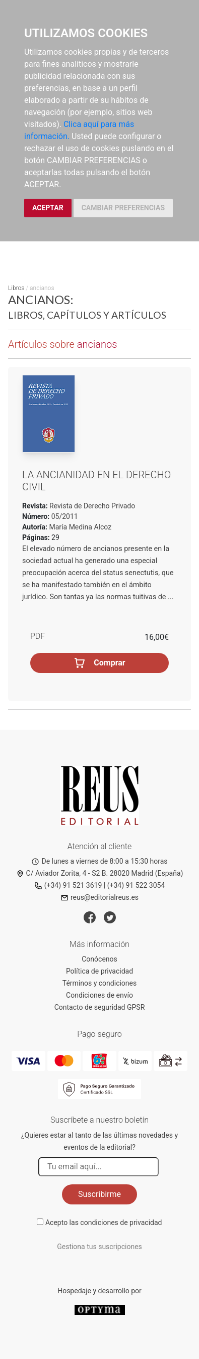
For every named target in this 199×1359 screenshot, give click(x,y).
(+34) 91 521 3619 (68, 885)
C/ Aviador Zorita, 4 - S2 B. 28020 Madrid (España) (99, 873)
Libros (16, 288)
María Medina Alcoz (80, 527)
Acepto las (103, 1222)
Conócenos (99, 959)
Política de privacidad (99, 971)
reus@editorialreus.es (99, 897)
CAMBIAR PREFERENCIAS (123, 208)
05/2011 (63, 516)
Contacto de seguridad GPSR (99, 1007)
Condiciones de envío (99, 995)
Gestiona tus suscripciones (99, 1247)
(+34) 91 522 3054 (136, 885)
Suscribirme (99, 1194)
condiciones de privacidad (121, 1222)
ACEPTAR (47, 208)
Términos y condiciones (99, 983)
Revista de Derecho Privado (92, 506)
